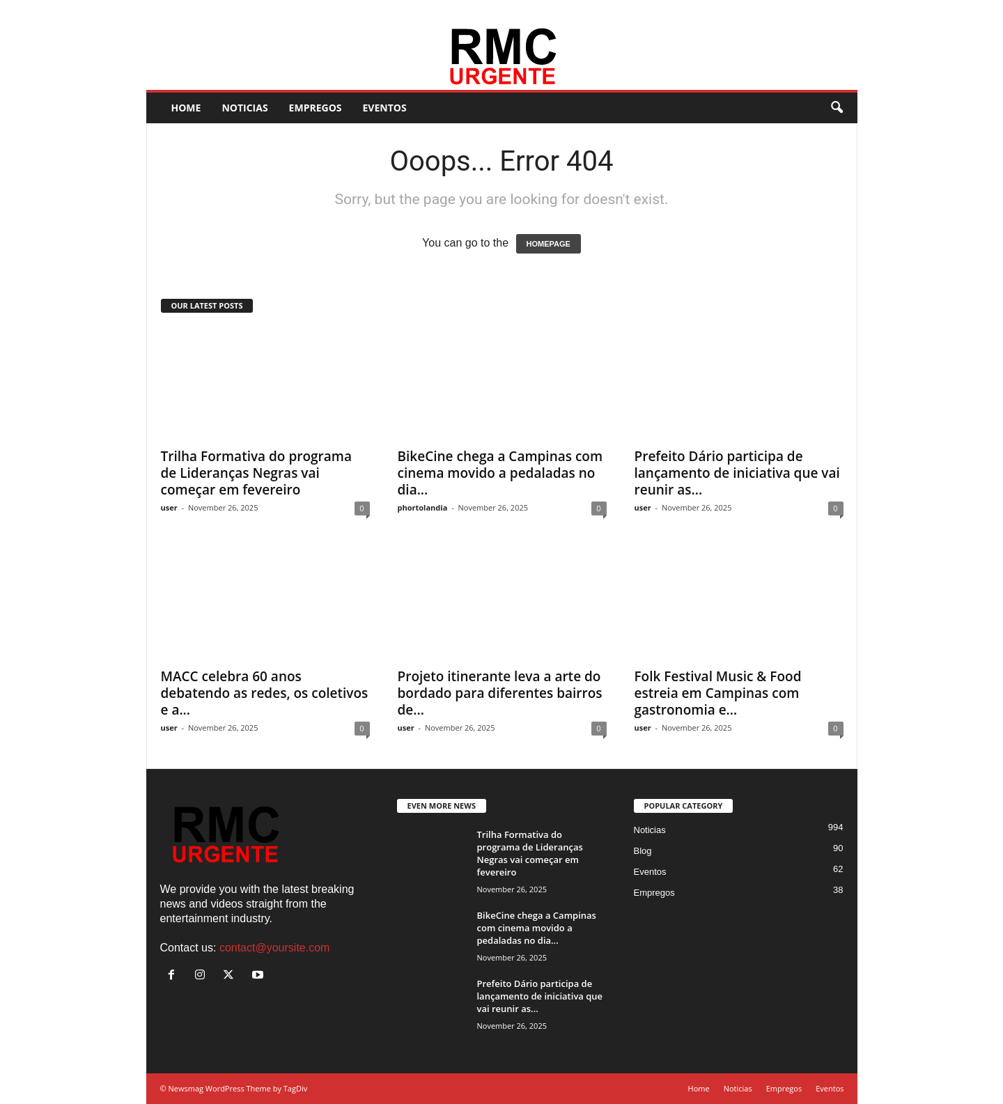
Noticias (347, 10)
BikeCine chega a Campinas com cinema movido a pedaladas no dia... (500, 473)
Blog (643, 851)
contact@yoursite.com (274, 948)
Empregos (395, 10)
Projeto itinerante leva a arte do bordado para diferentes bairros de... (500, 693)
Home (309, 10)
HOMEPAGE (548, 244)
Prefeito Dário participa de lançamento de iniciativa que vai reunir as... (737, 473)
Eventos (441, 10)
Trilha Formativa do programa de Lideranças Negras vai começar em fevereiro (256, 473)
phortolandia (423, 507)
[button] (836, 108)
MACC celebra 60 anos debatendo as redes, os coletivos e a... (264, 693)
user (169, 507)
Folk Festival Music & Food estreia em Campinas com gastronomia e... (718, 693)
